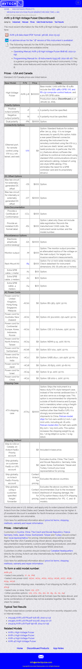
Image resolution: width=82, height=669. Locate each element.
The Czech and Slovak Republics (47, 532)
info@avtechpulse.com (41, 662)
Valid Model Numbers (44, 22)
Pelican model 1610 (49, 425)
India (15, 535)
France (67, 532)
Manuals (25, 22)
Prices (32, 22)
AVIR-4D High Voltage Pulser (22, 641)
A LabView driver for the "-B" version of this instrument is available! (41, 40)
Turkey (58, 535)
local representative (18, 538)
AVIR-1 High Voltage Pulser (21, 632)
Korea (28, 535)
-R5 (27, 263)
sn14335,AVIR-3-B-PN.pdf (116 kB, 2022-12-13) (29, 617)
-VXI (27, 150)
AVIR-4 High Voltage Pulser (21, 638)
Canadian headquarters (62, 551)
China (27, 532)
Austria (20, 532)
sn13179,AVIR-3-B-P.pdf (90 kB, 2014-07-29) (28, 623)
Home (20, 648)
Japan (21, 535)
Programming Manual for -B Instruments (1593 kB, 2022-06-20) (43, 58)
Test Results (59, 22)
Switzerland (37, 535)
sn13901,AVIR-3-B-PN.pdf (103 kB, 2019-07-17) (29, 620)
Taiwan (47, 535)
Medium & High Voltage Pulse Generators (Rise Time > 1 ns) (33, 12)
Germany (8, 535)
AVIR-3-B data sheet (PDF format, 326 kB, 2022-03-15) (35, 35)
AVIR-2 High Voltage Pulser (21, 635)
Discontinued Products (23, 9)
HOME (6, 9)
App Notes (58, 648)
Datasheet (16, 22)
